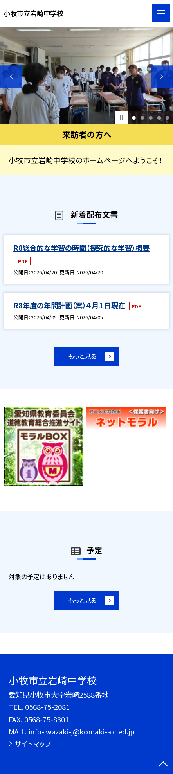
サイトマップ (32, 743)
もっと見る (82, 357)
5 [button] (167, 117)
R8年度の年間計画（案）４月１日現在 (70, 305)
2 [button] (142, 117)
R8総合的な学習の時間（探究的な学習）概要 (81, 248)
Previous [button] (11, 76)
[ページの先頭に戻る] (163, 764)
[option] (86, 75)
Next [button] (162, 76)
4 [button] (159, 117)
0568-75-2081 (47, 707)
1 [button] (134, 117)
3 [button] (150, 117)
